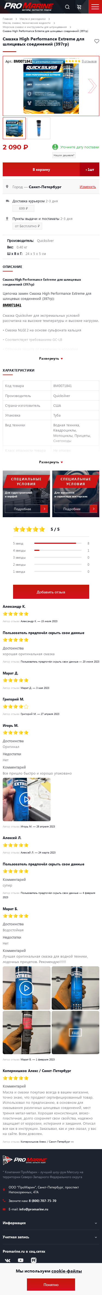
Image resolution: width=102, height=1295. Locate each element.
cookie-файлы (66, 1271)
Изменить (88, 186)
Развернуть (49, 358)
